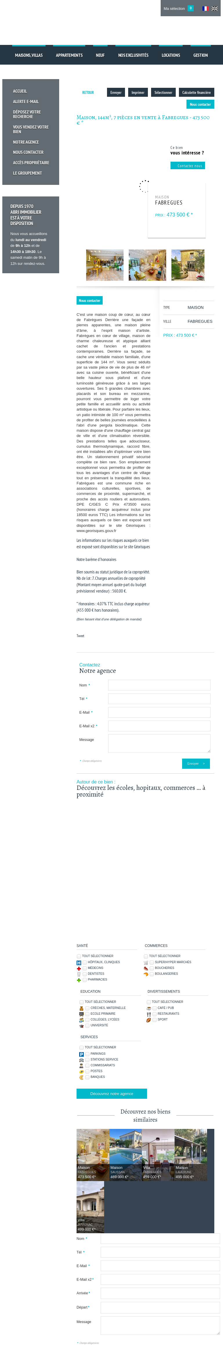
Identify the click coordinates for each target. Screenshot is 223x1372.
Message (86, 740)
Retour (88, 92)
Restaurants (168, 1013)
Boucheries (164, 968)
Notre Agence (27, 141)
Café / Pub (166, 1008)
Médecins (95, 968)
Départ (83, 1255)
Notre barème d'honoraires (97, 559)
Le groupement (28, 172)
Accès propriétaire (33, 161)
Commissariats (102, 1065)
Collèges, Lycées (104, 1019)
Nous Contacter (30, 151)
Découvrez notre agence (111, 1094)
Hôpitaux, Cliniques (104, 962)
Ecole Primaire (102, 1013)
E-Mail (86, 712)
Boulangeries (166, 973)
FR (205, 8)
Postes (96, 1071)
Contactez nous (190, 165)
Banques (97, 1076)
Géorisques (142, 546)
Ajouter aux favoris (33, 1367)
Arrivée (83, 1241)
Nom (84, 685)
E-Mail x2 (88, 726)
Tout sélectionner (97, 956)
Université (99, 1025)
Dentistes (96, 973)
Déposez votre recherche (28, 114)
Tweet (80, 635)
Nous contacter (200, 104)
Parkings (97, 1053)
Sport (163, 1019)
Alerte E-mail (27, 101)
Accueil (21, 90)
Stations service (104, 1059)
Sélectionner (164, 92)
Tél (83, 699)
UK (214, 8)
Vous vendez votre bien (32, 129)
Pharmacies (97, 979)
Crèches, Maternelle (108, 1008)
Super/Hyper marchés (173, 962)
